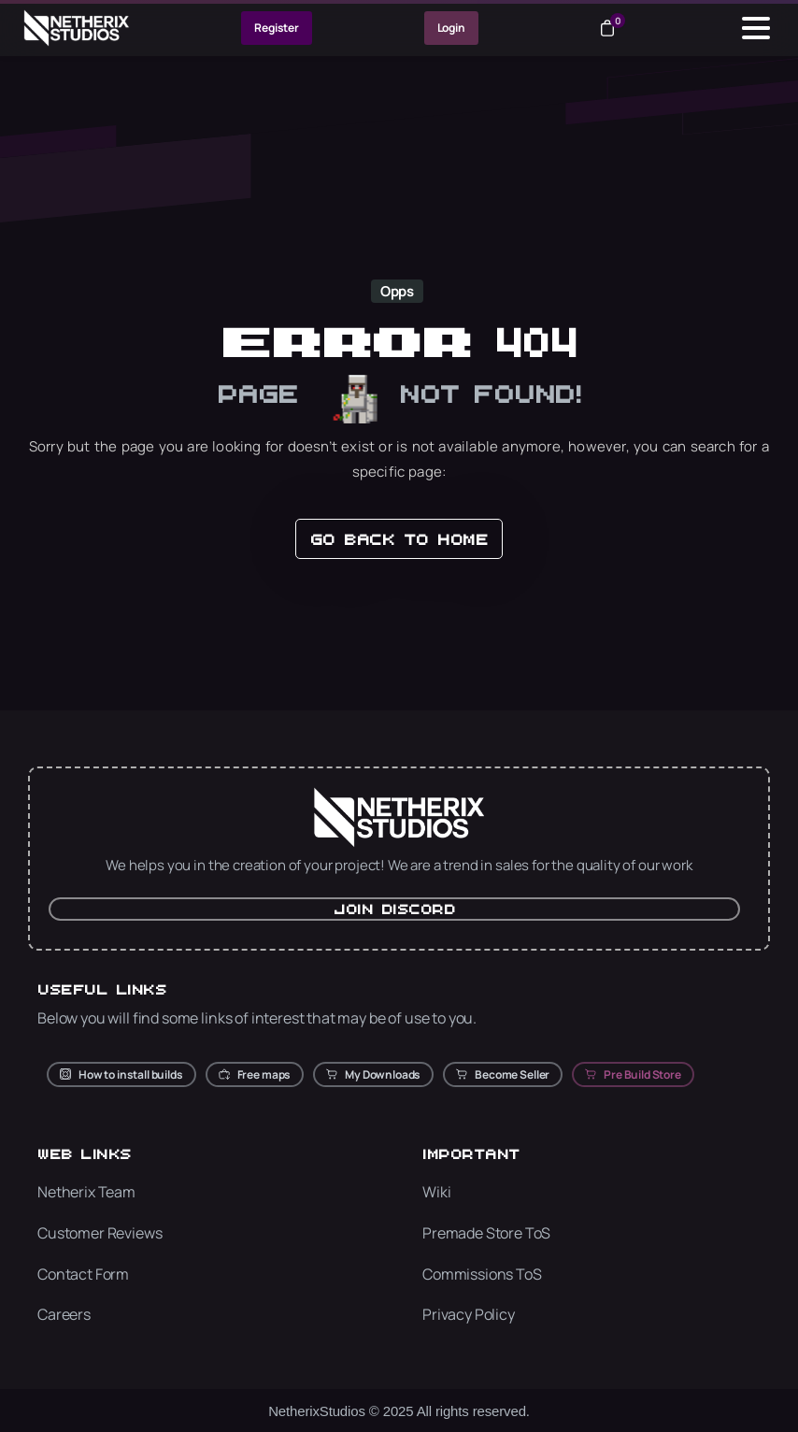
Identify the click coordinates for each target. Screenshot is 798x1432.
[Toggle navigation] (756, 28)
